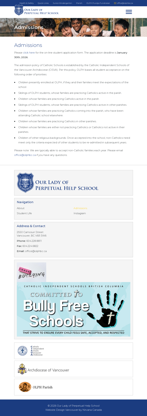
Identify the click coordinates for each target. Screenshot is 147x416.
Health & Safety (26, 3)
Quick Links (43, 3)
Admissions (80, 208)
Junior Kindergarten (62, 3)
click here (29, 52)
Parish (79, 3)
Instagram (80, 213)
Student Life (24, 213)
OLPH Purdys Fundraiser (98, 3)
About (20, 208)
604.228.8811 (34, 240)
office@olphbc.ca (123, 3)
